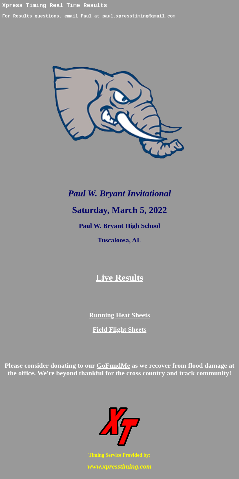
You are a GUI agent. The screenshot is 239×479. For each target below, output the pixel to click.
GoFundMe (113, 369)
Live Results (119, 282)
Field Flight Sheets (120, 333)
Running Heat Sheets (119, 319)
